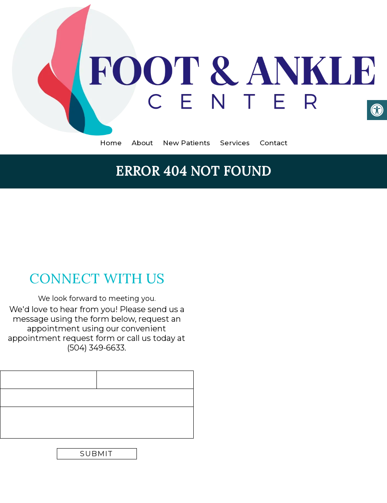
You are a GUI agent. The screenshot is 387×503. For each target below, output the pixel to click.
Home (111, 143)
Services (235, 143)
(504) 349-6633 (95, 348)
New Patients (186, 143)
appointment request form (61, 338)
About (142, 143)
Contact (273, 143)
